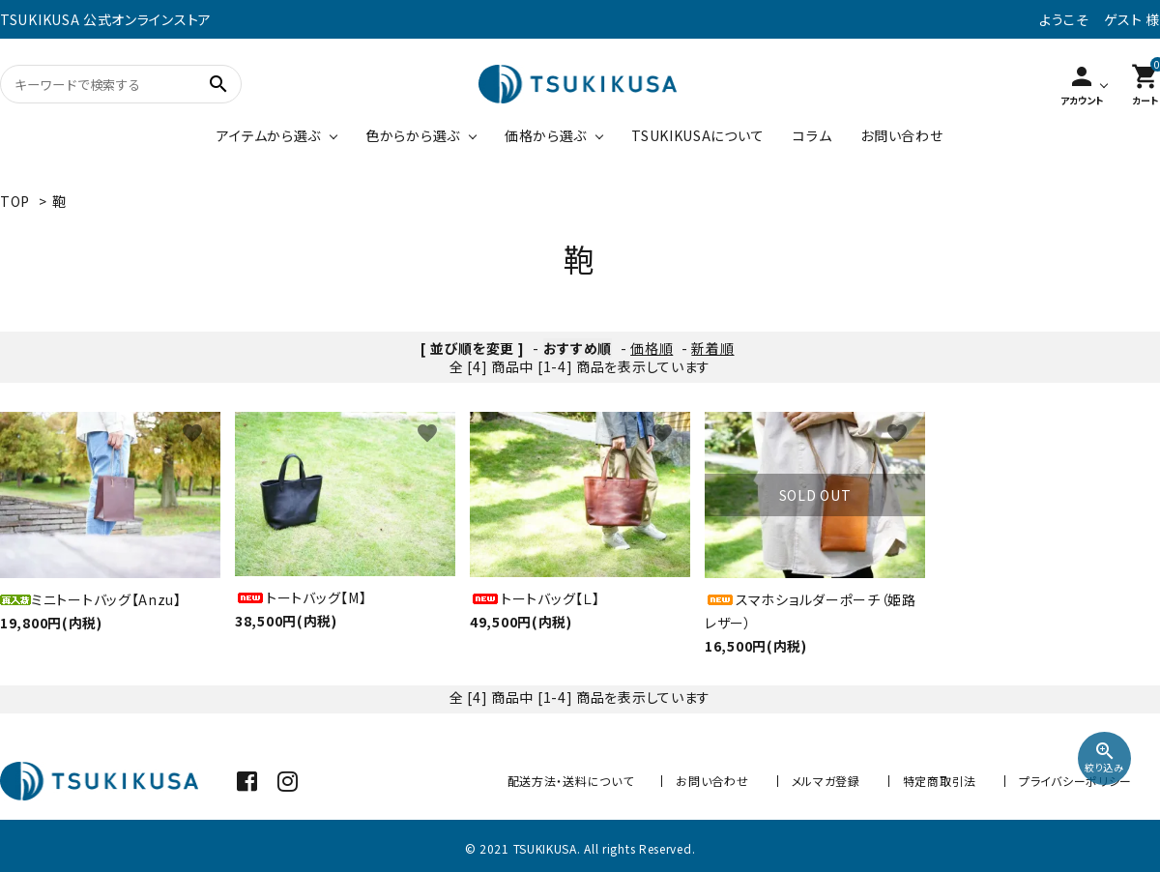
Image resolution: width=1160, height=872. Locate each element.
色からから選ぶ (412, 135)
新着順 (712, 348)
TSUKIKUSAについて (697, 135)
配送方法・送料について (571, 780)
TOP (15, 201)
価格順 (651, 348)
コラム (812, 135)
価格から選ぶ (546, 135)
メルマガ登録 (826, 780)
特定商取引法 (939, 780)
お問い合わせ (901, 135)
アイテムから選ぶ (269, 135)
